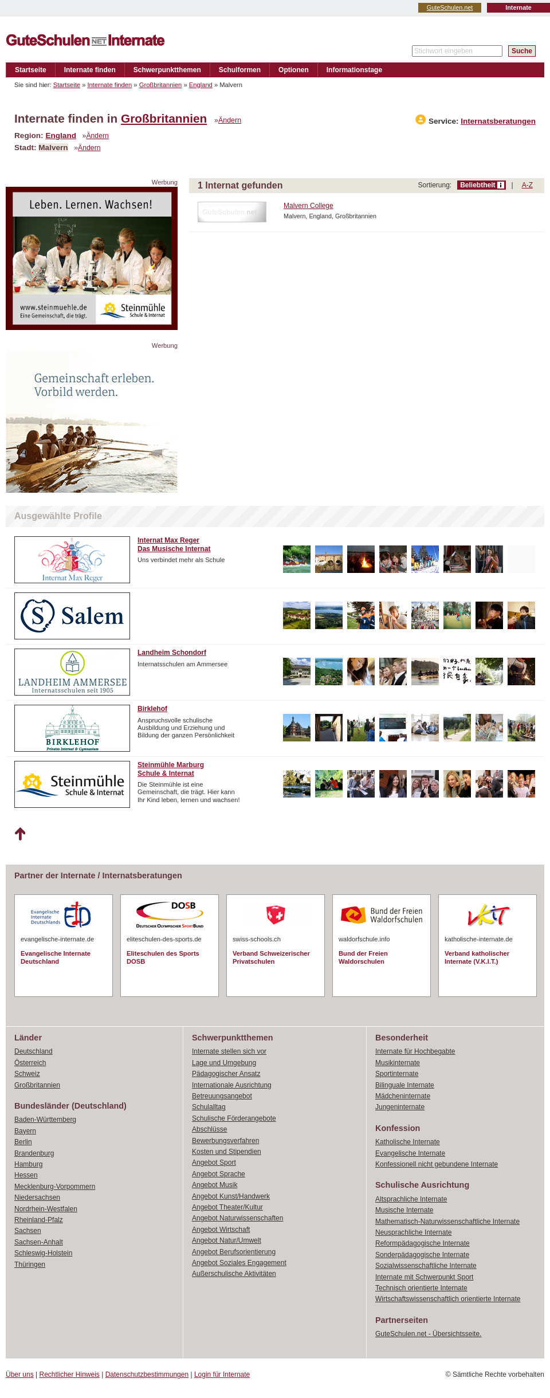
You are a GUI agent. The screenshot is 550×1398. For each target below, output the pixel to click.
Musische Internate (404, 1210)
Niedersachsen (37, 1197)
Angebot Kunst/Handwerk (231, 1196)
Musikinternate (397, 1063)
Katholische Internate (407, 1142)
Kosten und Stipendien (226, 1152)
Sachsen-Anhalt (38, 1242)
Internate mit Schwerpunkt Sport (424, 1277)
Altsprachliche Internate (411, 1199)
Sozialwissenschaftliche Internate (426, 1266)
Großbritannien (160, 84)
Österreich (30, 1063)
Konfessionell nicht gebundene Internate (436, 1164)
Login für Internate (222, 1374)
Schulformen (240, 70)
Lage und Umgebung (224, 1063)
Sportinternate (396, 1074)
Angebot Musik (214, 1185)
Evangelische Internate (410, 1153)
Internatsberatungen (498, 121)
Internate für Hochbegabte (415, 1051)
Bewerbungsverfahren (225, 1141)
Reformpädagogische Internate (422, 1243)
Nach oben (19, 834)
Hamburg (28, 1164)
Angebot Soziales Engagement (239, 1263)
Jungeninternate (400, 1107)
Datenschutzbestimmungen (146, 1374)
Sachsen (27, 1231)
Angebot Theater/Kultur (227, 1207)
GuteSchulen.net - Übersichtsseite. (428, 1334)
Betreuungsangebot (222, 1096)
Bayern (25, 1131)
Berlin (23, 1142)
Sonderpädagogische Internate (422, 1255)
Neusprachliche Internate (413, 1232)
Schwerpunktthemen (167, 70)
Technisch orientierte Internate (421, 1288)
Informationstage (354, 70)
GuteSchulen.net (450, 7)
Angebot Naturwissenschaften (237, 1218)
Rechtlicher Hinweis (70, 1374)
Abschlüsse (209, 1129)
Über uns (20, 1374)
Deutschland (33, 1051)
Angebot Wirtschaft (221, 1230)
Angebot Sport (214, 1163)
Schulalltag (209, 1107)
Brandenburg (34, 1153)
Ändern (229, 120)
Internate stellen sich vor (229, 1051)
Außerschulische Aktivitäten (234, 1274)
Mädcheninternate (402, 1096)
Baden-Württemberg (45, 1120)
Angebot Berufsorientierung (234, 1252)
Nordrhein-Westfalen (45, 1209)
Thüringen (29, 1264)
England (201, 84)
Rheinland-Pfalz (38, 1220)
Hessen (26, 1175)
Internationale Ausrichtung (232, 1085)
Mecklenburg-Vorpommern (54, 1187)
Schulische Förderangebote (234, 1118)
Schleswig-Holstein (43, 1253)
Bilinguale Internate (404, 1085)
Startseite (30, 70)
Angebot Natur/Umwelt (226, 1240)
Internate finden (90, 70)
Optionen (293, 70)
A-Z (527, 185)
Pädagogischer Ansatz (226, 1074)
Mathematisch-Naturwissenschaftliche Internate (447, 1222)
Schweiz (27, 1074)
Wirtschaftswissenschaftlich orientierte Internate (447, 1299)
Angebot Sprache (218, 1174)
